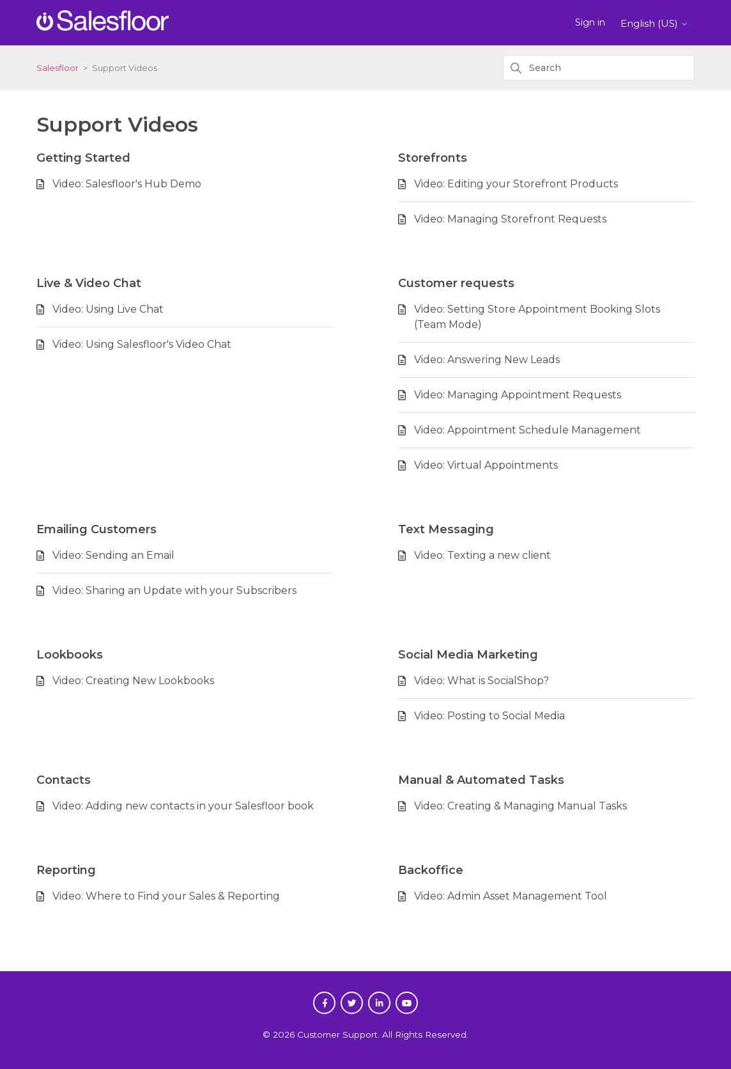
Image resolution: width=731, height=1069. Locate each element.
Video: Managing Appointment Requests (517, 395)
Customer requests (456, 283)
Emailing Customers (96, 529)
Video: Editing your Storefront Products (516, 184)
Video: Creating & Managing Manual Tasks (520, 806)
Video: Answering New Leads (487, 360)
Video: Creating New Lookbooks (133, 681)
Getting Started (83, 158)
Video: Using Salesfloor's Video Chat (141, 344)
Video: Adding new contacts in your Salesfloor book (183, 806)
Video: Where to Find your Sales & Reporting (166, 896)
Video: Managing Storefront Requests (510, 219)
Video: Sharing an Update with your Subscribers (174, 590)
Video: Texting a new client (482, 555)
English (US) (654, 23)
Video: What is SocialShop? (481, 681)
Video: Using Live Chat (108, 309)
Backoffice (430, 870)
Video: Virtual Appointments (486, 465)
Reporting (66, 870)
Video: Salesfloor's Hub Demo (126, 184)
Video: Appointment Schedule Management (527, 430)
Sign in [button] (590, 22)
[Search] (599, 68)
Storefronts (432, 158)
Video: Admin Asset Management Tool (510, 896)
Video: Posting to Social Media (489, 716)
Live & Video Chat (88, 283)
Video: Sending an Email (113, 555)
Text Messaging (446, 529)
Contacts (63, 780)
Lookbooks (69, 655)
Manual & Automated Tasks (481, 780)
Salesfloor (57, 68)
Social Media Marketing (468, 655)
